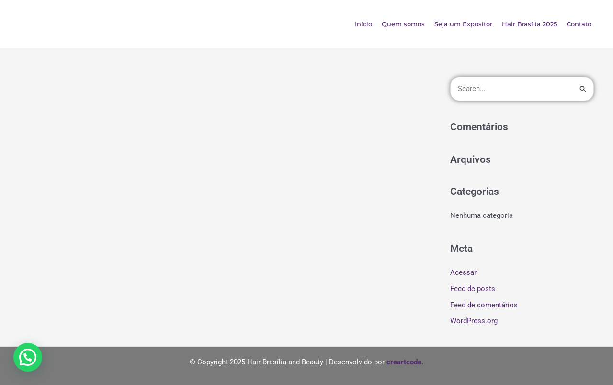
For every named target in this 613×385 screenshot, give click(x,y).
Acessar (463, 272)
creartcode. (404, 362)
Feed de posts (472, 288)
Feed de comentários (484, 305)
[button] (27, 357)
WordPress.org (474, 321)
